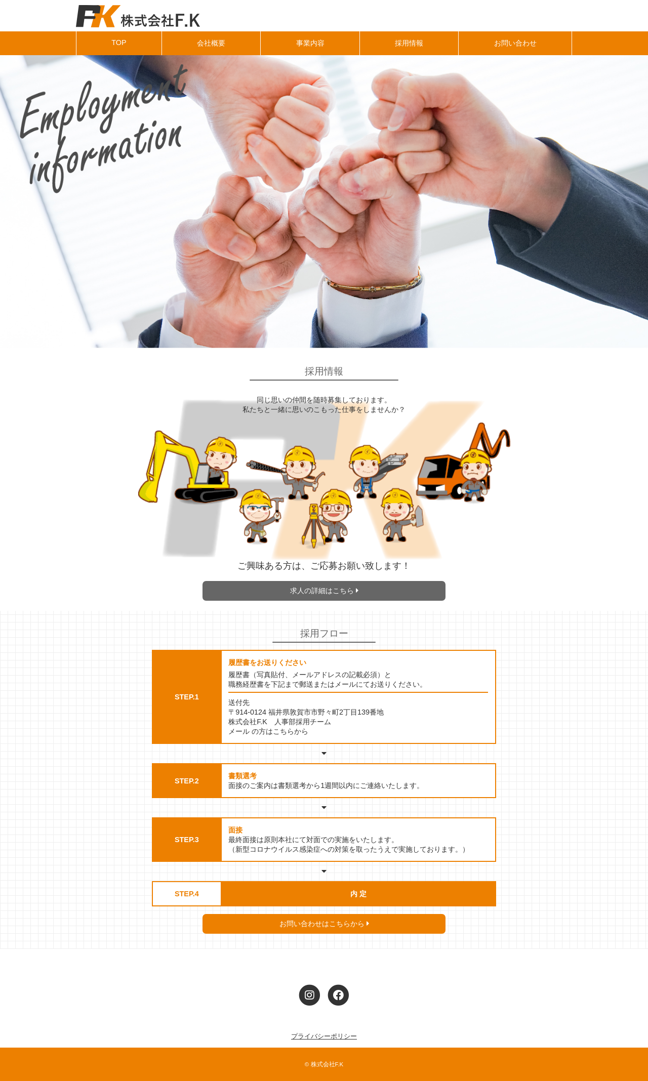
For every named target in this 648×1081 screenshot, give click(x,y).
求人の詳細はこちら (324, 591)
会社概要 (211, 43)
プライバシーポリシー (324, 1036)
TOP (118, 42)
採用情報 (409, 43)
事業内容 (310, 43)
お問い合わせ (515, 43)
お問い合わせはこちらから (324, 924)
